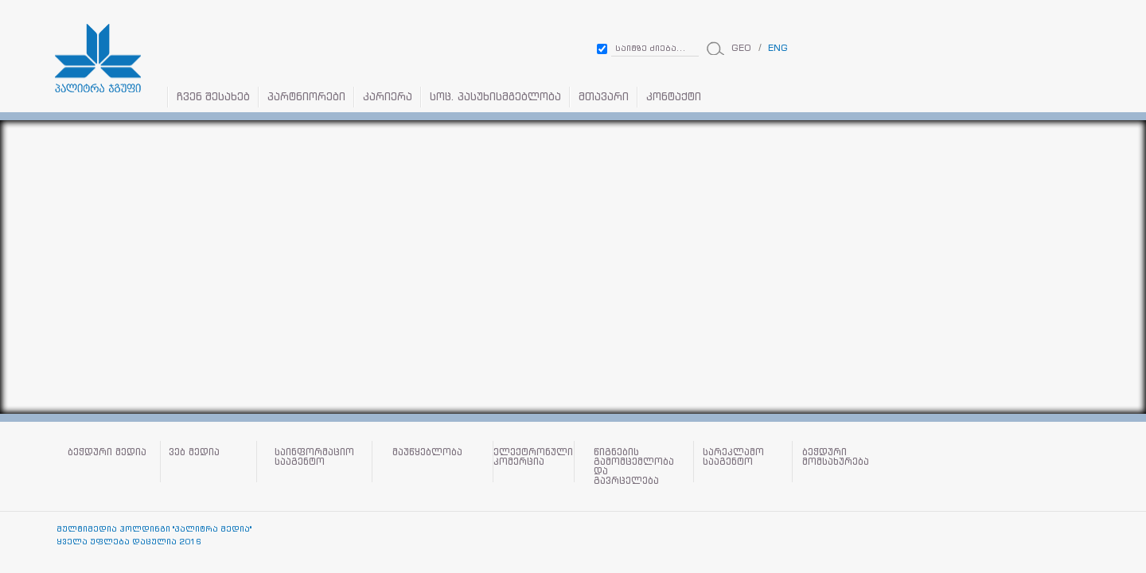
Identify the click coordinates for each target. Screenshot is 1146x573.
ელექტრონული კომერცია (533, 457)
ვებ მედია (194, 452)
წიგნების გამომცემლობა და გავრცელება (634, 466)
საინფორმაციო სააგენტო (314, 457)
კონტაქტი (673, 96)
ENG (778, 47)
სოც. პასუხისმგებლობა (495, 96)
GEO (741, 47)
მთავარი (604, 96)
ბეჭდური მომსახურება (835, 457)
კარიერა (387, 96)
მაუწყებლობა (427, 452)
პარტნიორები (306, 96)
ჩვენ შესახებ (213, 96)
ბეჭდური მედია (107, 452)
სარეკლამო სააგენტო (733, 457)
